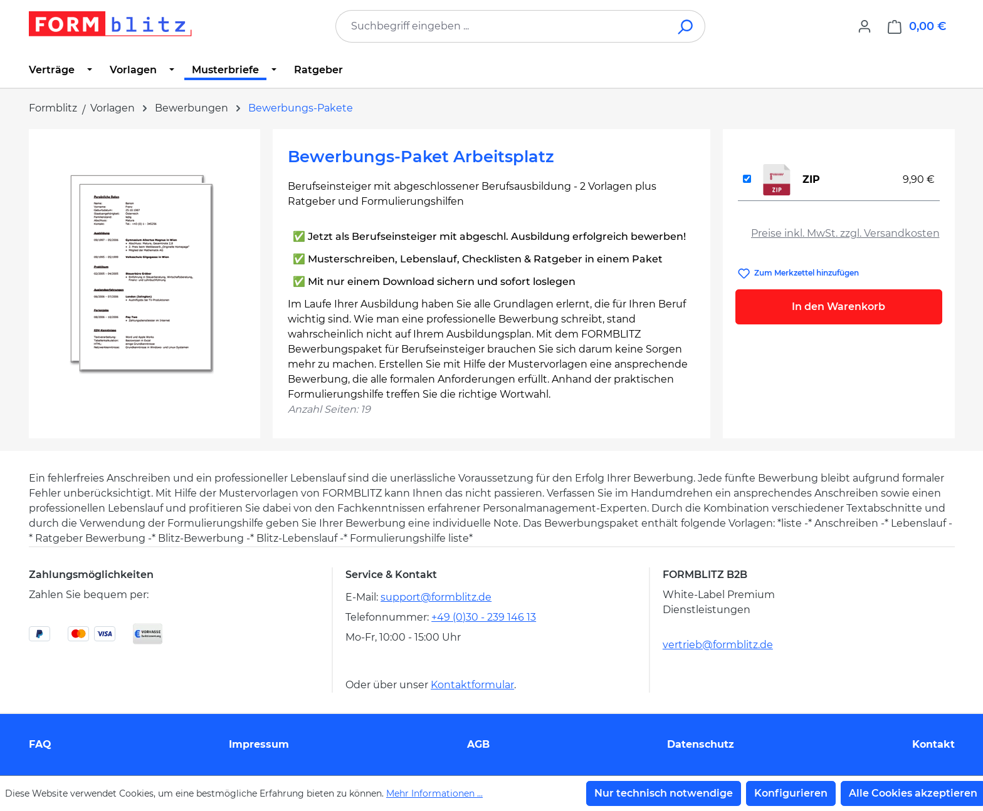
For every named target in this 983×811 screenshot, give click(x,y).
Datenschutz (700, 744)
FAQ (40, 744)
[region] (144, 278)
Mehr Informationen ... (434, 793)
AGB (478, 744)
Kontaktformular (472, 685)
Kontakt (933, 744)
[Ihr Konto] (864, 26)
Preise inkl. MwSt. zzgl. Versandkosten (845, 233)
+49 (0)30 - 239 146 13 (483, 617)
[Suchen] (686, 26)
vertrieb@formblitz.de (718, 645)
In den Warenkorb (838, 307)
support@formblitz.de (436, 597)
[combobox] (501, 26)
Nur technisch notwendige (663, 793)
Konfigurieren (791, 793)
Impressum (259, 744)
